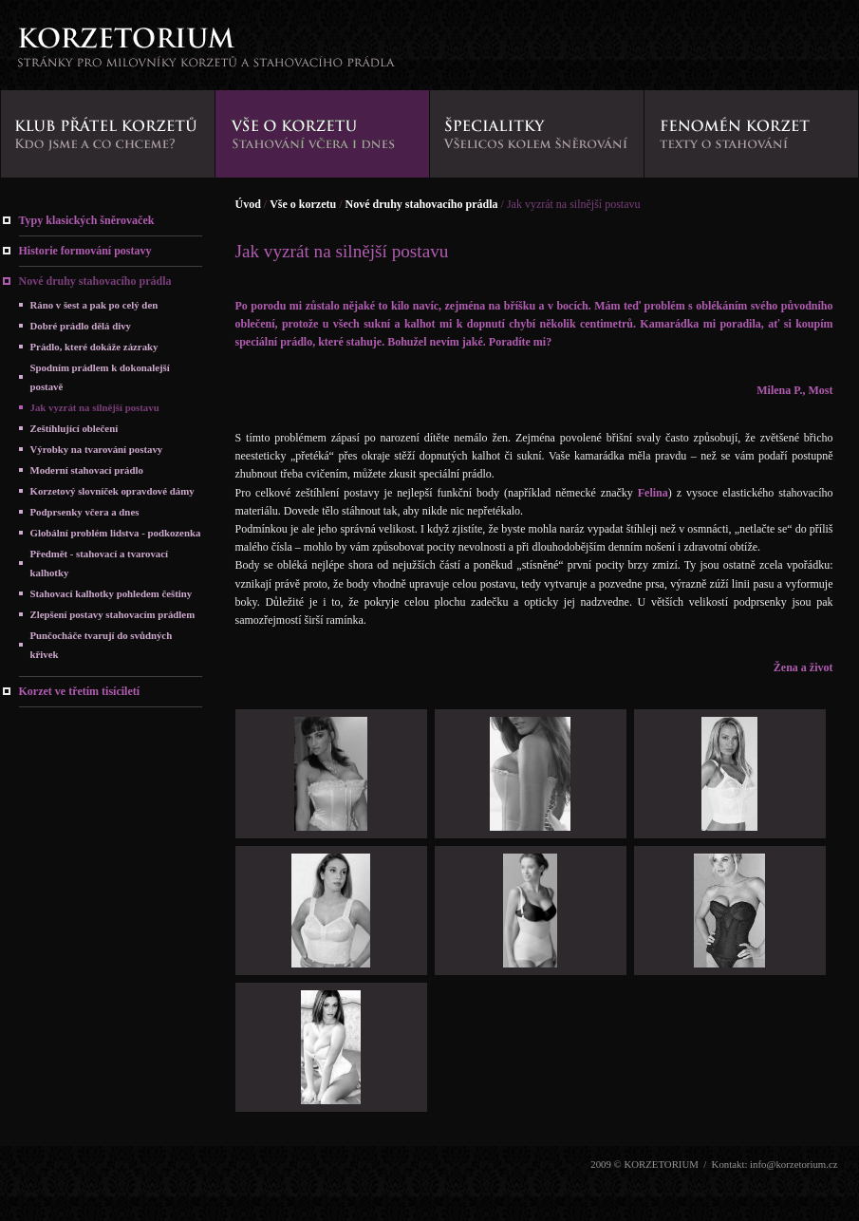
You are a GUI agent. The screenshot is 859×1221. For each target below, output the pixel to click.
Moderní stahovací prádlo (86, 470)
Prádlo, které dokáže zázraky (94, 346)
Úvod (248, 204)
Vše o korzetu (303, 204)
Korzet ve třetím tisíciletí (79, 691)
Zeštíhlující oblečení (74, 428)
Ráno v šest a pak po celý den (94, 304)
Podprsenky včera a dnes (85, 511)
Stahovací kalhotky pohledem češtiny (111, 593)
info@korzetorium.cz (793, 1164)
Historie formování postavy (85, 250)
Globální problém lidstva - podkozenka (115, 532)
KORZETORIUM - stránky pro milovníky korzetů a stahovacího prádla (205, 52)
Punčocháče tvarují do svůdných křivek (101, 644)
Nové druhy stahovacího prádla (95, 281)
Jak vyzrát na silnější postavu (94, 407)
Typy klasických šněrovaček (87, 220)
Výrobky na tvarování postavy (96, 449)
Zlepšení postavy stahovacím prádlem (113, 614)
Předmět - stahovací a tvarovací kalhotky (99, 563)
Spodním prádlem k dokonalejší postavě (100, 377)
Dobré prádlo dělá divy (80, 325)
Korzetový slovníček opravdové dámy (112, 491)
